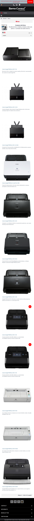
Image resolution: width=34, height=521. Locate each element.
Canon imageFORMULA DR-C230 (9, 221)
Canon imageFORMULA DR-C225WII (10, 145)
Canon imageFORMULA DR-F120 (9, 69)
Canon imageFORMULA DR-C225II (9, 107)
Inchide (30, 1)
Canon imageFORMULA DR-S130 (9, 334)
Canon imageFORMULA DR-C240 (9, 296)
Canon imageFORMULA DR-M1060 (10, 448)
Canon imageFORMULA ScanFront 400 (10, 183)
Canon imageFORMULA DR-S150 (9, 372)
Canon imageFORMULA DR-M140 (9, 410)
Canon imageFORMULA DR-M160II (10, 486)
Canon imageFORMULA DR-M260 (9, 258)
